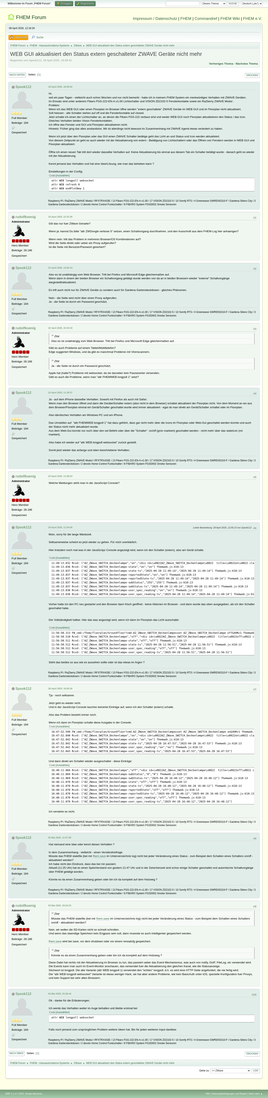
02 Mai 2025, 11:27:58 (59, 837)
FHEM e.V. (252, 18)
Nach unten (17, 75)
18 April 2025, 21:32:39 (60, 217)
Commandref (206, 18)
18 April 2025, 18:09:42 (60, 86)
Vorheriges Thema (221, 63)
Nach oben (16, 1053)
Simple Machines (33, 1093)
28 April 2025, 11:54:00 (60, 527)
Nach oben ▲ (256, 1093)
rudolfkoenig (25, 217)
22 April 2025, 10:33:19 (60, 328)
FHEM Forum (31, 17)
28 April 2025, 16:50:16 (60, 688)
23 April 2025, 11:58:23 (60, 476)
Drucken (252, 75)
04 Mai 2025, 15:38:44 (59, 993)
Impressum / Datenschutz (155, 18)
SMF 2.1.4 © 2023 (14, 1093)
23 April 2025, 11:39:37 (60, 392)
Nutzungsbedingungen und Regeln (229, 1093)
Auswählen (63, 175)
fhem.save (99, 856)
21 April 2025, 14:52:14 (60, 268)
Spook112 (23, 87)
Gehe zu (204, 1070)
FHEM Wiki (230, 18)
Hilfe (207, 1093)
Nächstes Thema (247, 63)
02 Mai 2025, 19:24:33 (59, 905)
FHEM (185, 18)
